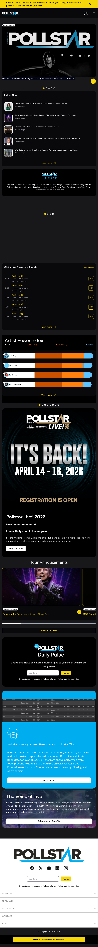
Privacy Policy (57, 679)
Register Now (16, 548)
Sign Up (65, 673)
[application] (49, 370)
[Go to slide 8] (58, 405)
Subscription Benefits (49, 821)
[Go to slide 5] (54, 88)
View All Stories (49, 630)
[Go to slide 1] (44, 88)
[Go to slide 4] (51, 88)
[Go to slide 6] (53, 405)
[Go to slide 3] (49, 88)
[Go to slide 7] (55, 405)
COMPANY (49, 893)
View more (49, 163)
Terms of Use (73, 679)
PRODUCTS (49, 901)
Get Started (49, 780)
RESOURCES (49, 908)
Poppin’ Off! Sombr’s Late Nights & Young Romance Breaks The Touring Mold (38, 78)
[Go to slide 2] (46, 88)
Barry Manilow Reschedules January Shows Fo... (26, 614)
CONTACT (49, 916)
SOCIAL (49, 923)
